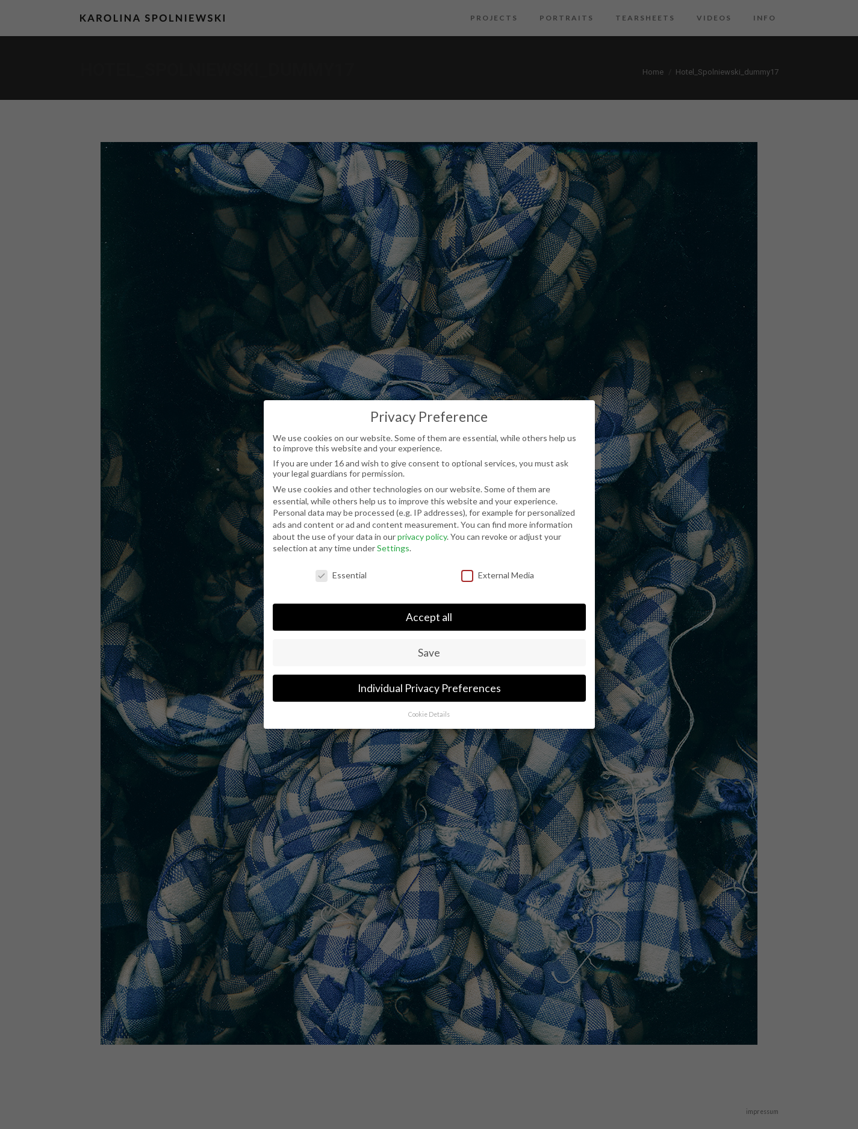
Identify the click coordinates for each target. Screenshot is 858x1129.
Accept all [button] (429, 617)
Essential (341, 575)
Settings (393, 548)
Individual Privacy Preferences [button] (429, 688)
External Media (497, 575)
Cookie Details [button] (429, 714)
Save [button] (429, 652)
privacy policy (422, 536)
